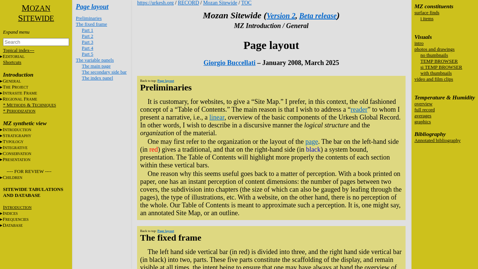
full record (425, 109)
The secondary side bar (104, 72)
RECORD (188, 3)
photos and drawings (435, 49)
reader (359, 109)
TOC (246, 3)
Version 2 (281, 16)
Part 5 (87, 54)
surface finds (427, 12)
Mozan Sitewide (220, 3)
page (311, 141)
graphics (423, 121)
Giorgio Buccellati (229, 63)
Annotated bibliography (438, 140)
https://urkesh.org (155, 3)
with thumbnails (436, 73)
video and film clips (434, 79)
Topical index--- (18, 50)
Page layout (92, 6)
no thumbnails (434, 55)
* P (19, 111)
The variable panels (95, 60)
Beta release (318, 16)
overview (423, 103)
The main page (96, 66)
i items (427, 18)
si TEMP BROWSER (441, 67)
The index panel (97, 78)
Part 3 (87, 42)
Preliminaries (89, 18)
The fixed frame (91, 24)
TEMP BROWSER (439, 61)
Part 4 (87, 48)
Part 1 (87, 30)
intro (419, 43)
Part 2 (87, 36)
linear (216, 117)
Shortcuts (12, 62)
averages (423, 115)
